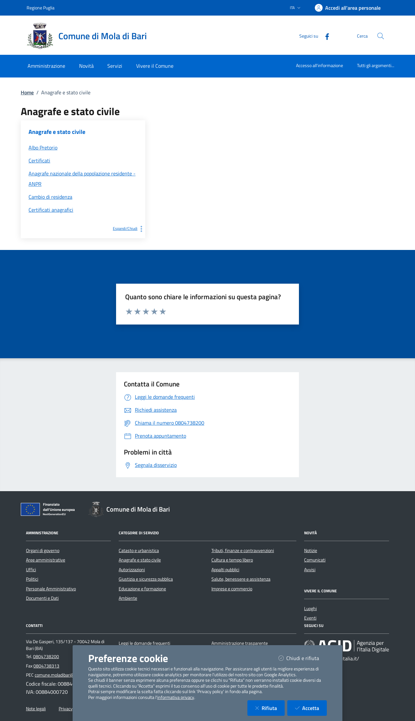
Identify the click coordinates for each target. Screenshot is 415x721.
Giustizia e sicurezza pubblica (146, 579)
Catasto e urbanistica (139, 550)
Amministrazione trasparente (239, 643)
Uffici (31, 569)
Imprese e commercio (231, 588)
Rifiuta (270, 708)
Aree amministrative (45, 559)
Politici (32, 579)
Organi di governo (42, 550)
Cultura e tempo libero (232, 559)
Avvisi (309, 569)
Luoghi (310, 608)
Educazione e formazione (142, 588)
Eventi (310, 617)
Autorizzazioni (132, 569)
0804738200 (46, 656)
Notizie (310, 550)
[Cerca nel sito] (380, 36)
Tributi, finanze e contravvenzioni (242, 550)
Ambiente (128, 598)
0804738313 (46, 665)
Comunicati (315, 559)
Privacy (66, 708)
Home (27, 92)
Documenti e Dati (42, 598)
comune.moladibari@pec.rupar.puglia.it (71, 675)
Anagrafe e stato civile (140, 559)
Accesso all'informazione (319, 65)
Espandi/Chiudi (129, 228)
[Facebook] (324, 35)
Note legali (36, 708)
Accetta (311, 708)
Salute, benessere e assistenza (240, 579)
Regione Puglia (40, 7)
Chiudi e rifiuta (303, 658)
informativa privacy (175, 697)
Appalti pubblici (225, 569)
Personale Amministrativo (51, 588)
